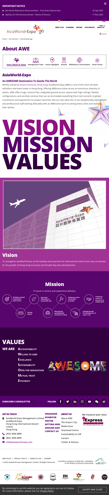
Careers (65, 438)
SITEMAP (47, 458)
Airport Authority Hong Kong (34, 84)
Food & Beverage (26, 39)
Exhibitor (50, 417)
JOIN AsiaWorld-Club (99, 20)
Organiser (51, 414)
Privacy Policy (47, 491)
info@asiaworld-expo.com (19, 442)
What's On (59, 27)
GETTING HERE (84, 20)
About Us (100, 27)
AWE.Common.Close (105, 3)
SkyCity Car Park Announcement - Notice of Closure (27, 14)
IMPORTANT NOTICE (59, 19)
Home (4, 39)
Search (104, 34)
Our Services (90, 27)
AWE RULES (6, 458)
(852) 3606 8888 (14, 433)
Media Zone (67, 426)
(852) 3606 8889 (14, 437)
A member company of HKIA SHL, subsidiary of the (75, 462)
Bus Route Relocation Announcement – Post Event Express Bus (33, 10)
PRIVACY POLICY (20, 458)
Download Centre (70, 430)
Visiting (79, 27)
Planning (70, 27)
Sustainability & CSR (71, 434)
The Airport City (69, 422)
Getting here (52, 424)
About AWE (66, 418)
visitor (49, 421)
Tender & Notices (69, 442)
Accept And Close (92, 489)
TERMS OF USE (35, 458)
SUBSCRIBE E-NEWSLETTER (16, 401)
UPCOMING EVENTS (70, 20)
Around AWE (52, 428)
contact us (52, 431)
